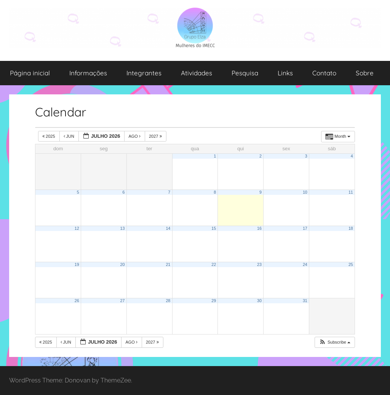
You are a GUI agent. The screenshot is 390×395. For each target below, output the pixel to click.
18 (350, 228)
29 (213, 300)
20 (122, 264)
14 (168, 228)
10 (305, 192)
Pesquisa (245, 73)
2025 (49, 136)
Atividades (196, 73)
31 (305, 300)
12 (77, 228)
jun (70, 136)
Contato (324, 73)
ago (135, 136)
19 (77, 264)
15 (213, 228)
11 (350, 192)
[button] (334, 342)
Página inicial (30, 73)
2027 (156, 136)
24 (305, 264)
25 (350, 264)
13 (122, 228)
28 (168, 300)
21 (168, 264)
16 (259, 228)
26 (77, 300)
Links (285, 73)
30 (259, 300)
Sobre (365, 73)
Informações (88, 73)
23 (259, 264)
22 (213, 264)
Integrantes (143, 73)
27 (122, 300)
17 (305, 228)
